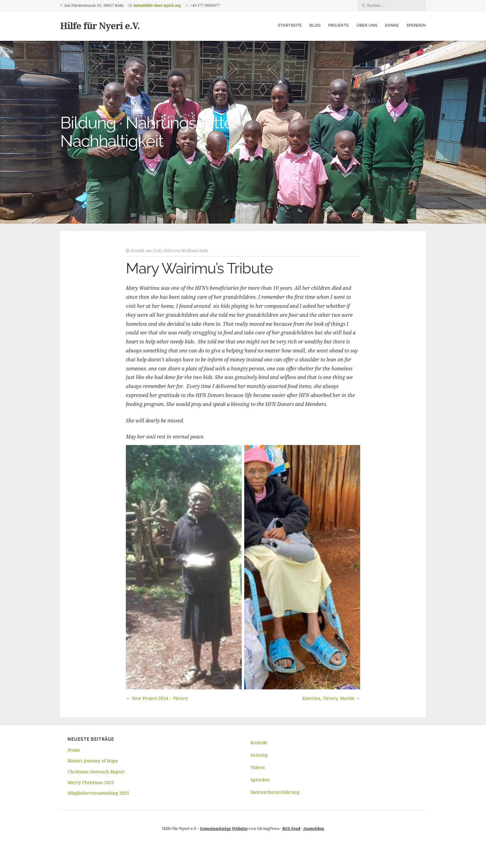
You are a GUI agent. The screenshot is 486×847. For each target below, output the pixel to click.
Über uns (367, 25)
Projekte (338, 25)
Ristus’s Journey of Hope (93, 761)
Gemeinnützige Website (224, 828)
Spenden (416, 25)
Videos (257, 767)
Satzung (259, 755)
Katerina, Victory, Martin (328, 698)
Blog (314, 25)
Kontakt (259, 742)
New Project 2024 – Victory (160, 698)
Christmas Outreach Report (96, 772)
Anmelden (313, 828)
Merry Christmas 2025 (91, 782)
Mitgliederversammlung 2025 (98, 793)
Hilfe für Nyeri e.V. (100, 26)
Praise (74, 750)
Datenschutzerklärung (275, 792)
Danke (392, 25)
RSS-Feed (291, 828)
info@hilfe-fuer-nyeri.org (157, 5)
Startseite (290, 25)
